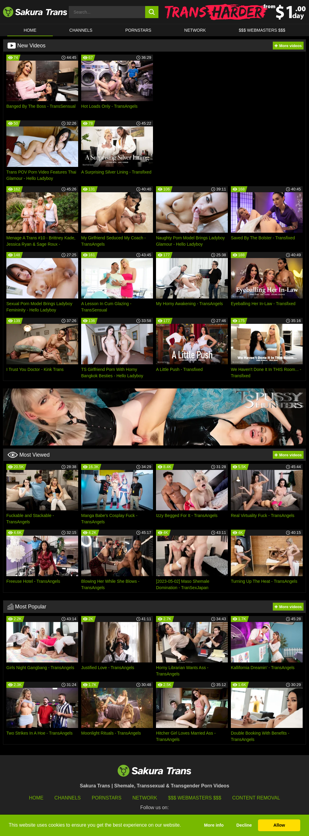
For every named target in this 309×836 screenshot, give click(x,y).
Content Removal (256, 797)
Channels (67, 797)
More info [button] (214, 825)
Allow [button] (279, 825)
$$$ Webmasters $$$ (194, 797)
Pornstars (106, 797)
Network (195, 30)
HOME (30, 30)
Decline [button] (244, 825)
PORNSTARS (138, 30)
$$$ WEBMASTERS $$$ (262, 30)
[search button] (152, 12)
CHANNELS (80, 30)
